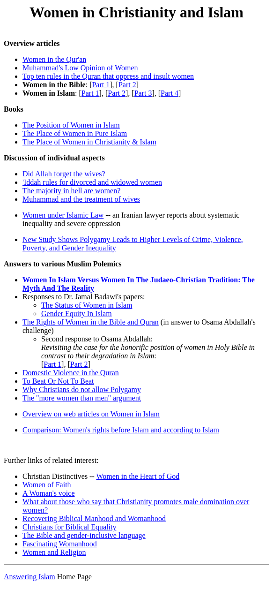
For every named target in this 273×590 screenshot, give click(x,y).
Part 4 (169, 93)
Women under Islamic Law (62, 215)
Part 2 (127, 85)
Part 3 (143, 93)
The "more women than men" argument (81, 398)
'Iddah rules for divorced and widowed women (92, 182)
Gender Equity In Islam (76, 314)
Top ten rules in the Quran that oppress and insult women (108, 76)
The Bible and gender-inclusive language (84, 537)
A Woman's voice (48, 495)
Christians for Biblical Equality (69, 528)
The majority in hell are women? (71, 191)
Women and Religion (54, 554)
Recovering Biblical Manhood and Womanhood (94, 520)
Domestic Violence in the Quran (70, 373)
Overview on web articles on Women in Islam (91, 414)
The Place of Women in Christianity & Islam (89, 142)
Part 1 (101, 85)
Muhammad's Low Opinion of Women (80, 68)
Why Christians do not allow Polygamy (81, 389)
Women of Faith (46, 486)
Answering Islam (29, 578)
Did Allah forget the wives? (63, 174)
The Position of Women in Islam (71, 125)
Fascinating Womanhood (59, 545)
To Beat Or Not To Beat (58, 381)
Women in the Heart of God (137, 478)
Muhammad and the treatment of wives (81, 199)
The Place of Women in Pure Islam (74, 133)
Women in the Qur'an (54, 59)
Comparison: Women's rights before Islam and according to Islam (120, 430)
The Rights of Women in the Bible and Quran (90, 322)
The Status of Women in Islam (86, 305)
